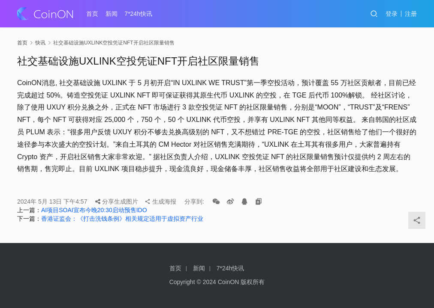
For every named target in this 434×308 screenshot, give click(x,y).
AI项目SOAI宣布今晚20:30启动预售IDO (94, 210)
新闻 (111, 13)
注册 (411, 13)
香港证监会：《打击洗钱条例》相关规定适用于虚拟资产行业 (122, 218)
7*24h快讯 (138, 13)
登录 (392, 13)
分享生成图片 (116, 201)
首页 (92, 13)
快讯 (40, 43)
